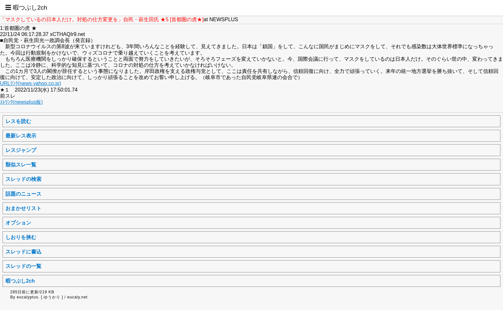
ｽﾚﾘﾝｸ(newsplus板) (21, 102)
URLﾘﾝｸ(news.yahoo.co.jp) (30, 83)
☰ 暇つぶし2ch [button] (26, 7)
